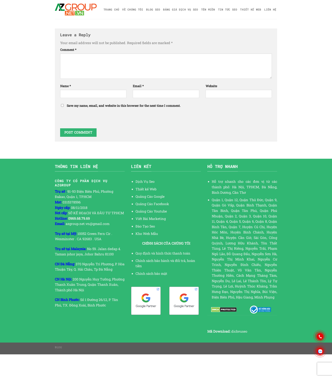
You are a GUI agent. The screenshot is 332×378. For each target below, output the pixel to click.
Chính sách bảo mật (151, 273)
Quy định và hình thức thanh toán (163, 253)
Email (138, 86)
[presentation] (92, 120)
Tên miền (208, 9)
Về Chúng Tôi (132, 9)
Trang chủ (111, 9)
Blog (58, 347)
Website (211, 86)
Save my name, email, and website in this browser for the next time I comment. (123, 106)
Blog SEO (153, 9)
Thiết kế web (250, 9)
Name (65, 86)
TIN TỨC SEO (227, 9)
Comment (68, 50)
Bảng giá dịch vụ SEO (180, 9)
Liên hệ (270, 9)
